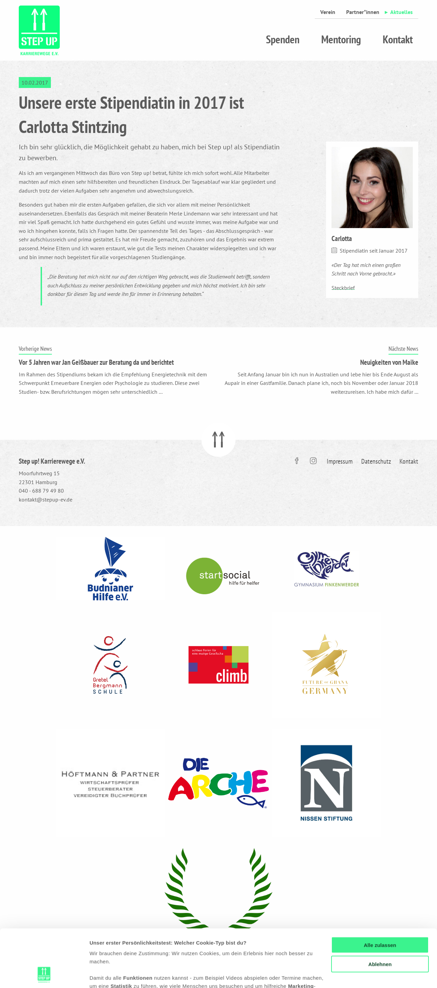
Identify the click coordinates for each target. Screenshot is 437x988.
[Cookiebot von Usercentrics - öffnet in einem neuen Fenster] (44, 975)
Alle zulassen (380, 891)
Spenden (282, 39)
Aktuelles (401, 12)
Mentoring (341, 39)
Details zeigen (106, 974)
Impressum (340, 461)
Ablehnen (380, 910)
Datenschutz (376, 461)
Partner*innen (362, 12)
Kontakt (398, 39)
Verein (327, 12)
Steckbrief (343, 287)
